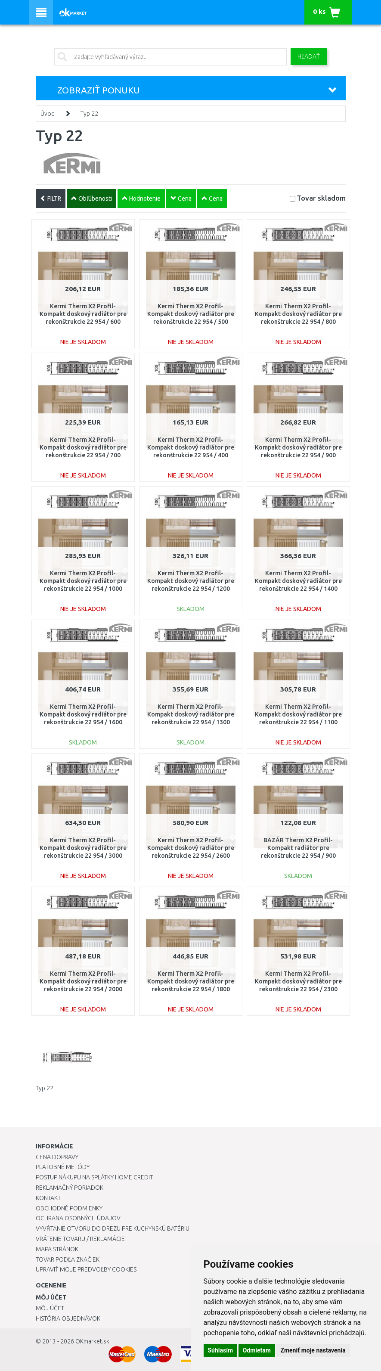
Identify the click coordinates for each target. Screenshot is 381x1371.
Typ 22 (89, 113)
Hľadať (308, 56)
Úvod (47, 113)
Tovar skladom (321, 198)
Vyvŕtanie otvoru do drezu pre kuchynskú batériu (112, 1228)
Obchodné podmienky (69, 1208)
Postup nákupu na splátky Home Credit (94, 1177)
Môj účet (50, 1308)
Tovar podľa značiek (67, 1259)
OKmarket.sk (92, 1341)
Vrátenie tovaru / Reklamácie (80, 1238)
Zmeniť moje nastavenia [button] (312, 1350)
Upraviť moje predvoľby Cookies (86, 1269)
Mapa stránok (57, 1249)
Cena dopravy (57, 1157)
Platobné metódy (63, 1166)
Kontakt (48, 1197)
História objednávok (68, 1318)
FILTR (50, 198)
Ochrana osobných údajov (78, 1218)
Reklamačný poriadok (69, 1187)
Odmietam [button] (257, 1350)
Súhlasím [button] (220, 1350)
